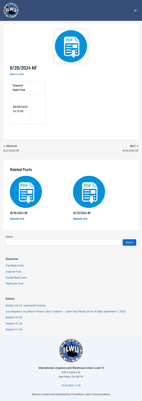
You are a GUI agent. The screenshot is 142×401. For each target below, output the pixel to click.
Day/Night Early (15, 265)
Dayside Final (13, 271)
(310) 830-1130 (71, 385)
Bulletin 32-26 (14, 323)
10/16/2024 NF (19, 213)
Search (9, 236)
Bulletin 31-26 (14, 329)
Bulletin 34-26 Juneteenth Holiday (26, 305)
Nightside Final (17, 218)
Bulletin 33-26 (14, 317)
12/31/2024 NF (82, 213)
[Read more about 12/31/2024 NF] (89, 191)
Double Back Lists (16, 277)
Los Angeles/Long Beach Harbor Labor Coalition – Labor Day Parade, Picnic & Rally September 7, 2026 (66, 311)
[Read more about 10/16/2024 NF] (26, 191)
